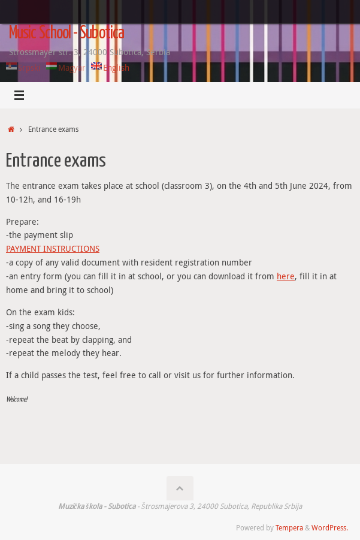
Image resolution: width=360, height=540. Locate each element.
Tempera (289, 528)
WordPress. (329, 528)
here (286, 276)
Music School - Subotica (66, 33)
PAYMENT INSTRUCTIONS (52, 248)
